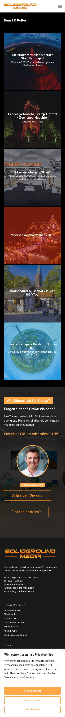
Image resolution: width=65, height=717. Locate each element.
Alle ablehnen (32, 709)
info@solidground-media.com (19, 588)
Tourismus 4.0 (11, 627)
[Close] (62, 650)
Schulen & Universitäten (15, 635)
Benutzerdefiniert (32, 700)
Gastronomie (10, 618)
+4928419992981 (14, 581)
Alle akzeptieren (32, 690)
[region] (32, 683)
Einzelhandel (10, 614)
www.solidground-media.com (19, 591)
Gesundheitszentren (14, 622)
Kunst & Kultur (10, 631)
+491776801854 (15, 584)
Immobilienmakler (12, 610)
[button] (60, 6)
